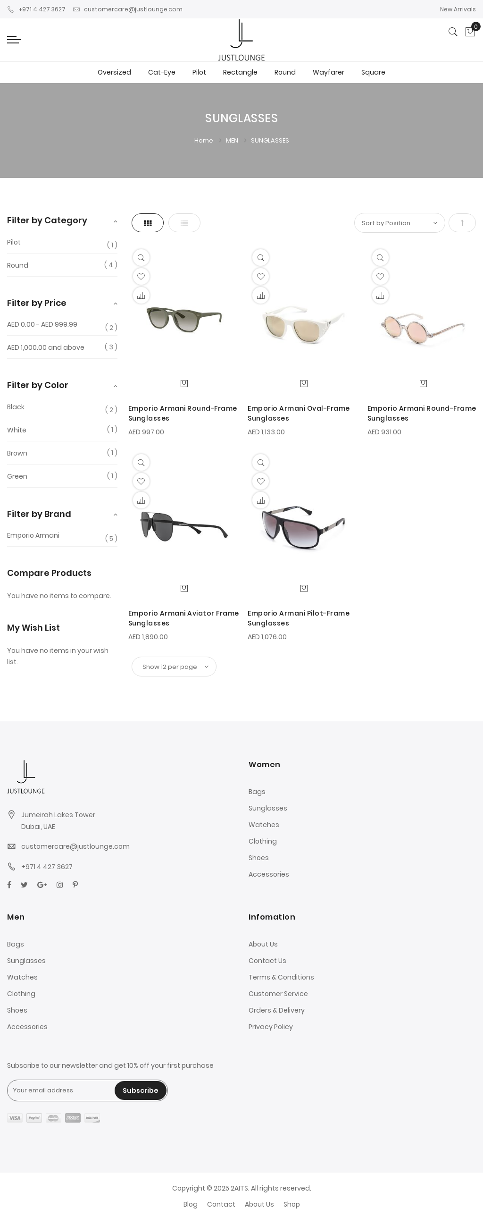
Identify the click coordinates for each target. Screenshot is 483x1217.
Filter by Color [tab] (37, 385)
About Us (263, 944)
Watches (264, 824)
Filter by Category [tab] (47, 220)
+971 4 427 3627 (36, 9)
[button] (141, 276)
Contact (221, 1204)
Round (285, 72)
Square (373, 72)
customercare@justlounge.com (128, 9)
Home (204, 140)
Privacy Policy (271, 1026)
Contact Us (267, 960)
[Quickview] (141, 257)
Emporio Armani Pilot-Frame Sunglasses (299, 618)
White (16, 430)
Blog (190, 1204)
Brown (17, 453)
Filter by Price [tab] (37, 303)
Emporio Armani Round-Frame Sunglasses (182, 413)
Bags (257, 791)
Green (17, 476)
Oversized (114, 72)
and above (45, 347)
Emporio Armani (33, 536)
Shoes (259, 857)
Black (16, 407)
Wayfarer (328, 72)
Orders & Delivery (277, 1010)
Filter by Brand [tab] (39, 514)
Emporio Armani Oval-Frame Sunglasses (299, 413)
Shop (291, 1204)
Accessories (269, 874)
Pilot (199, 72)
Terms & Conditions (281, 977)
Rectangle (240, 72)
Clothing (263, 841)
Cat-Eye (161, 72)
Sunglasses (268, 808)
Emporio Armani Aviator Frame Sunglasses (183, 618)
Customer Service (278, 993)
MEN (233, 140)
